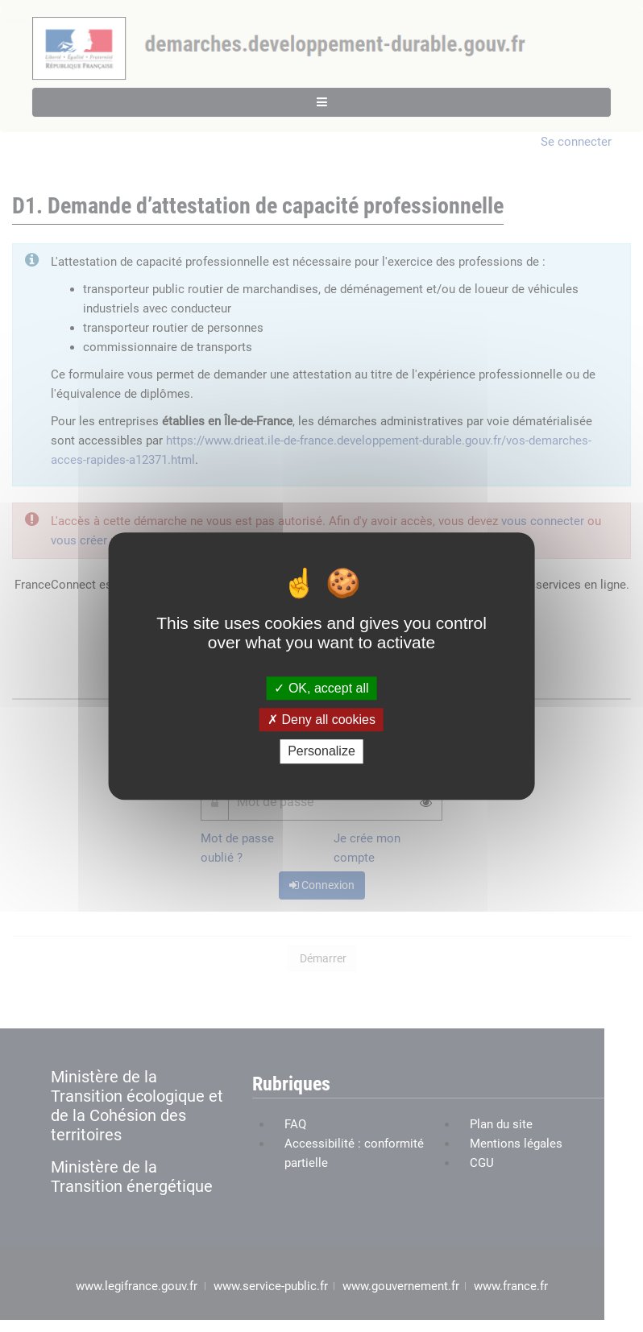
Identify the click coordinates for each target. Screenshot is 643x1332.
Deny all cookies (321, 719)
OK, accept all (321, 688)
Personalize (321, 752)
